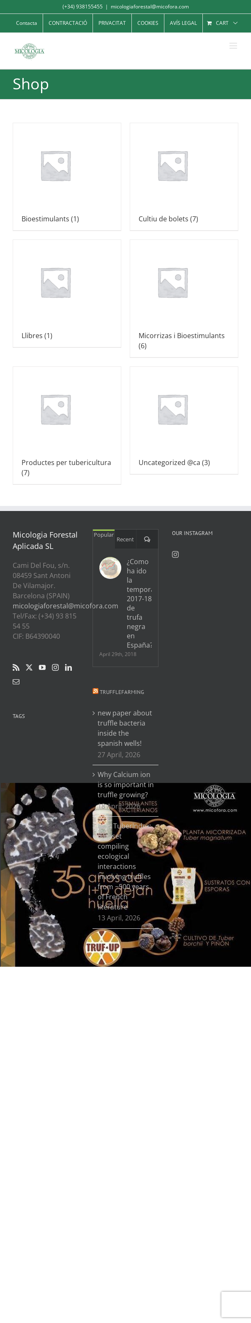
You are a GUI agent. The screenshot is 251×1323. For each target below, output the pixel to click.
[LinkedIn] (68, 667)
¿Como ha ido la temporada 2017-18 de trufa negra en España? (139, 603)
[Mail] (16, 681)
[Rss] (16, 667)
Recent (125, 539)
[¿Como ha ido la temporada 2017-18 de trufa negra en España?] (110, 568)
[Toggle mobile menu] (233, 45)
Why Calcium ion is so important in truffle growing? (126, 784)
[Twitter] (29, 667)
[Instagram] (55, 667)
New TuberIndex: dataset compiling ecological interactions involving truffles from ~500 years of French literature (124, 866)
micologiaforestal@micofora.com (150, 6)
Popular (104, 534)
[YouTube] (42, 667)
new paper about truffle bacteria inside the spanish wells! (125, 728)
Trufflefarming (122, 692)
